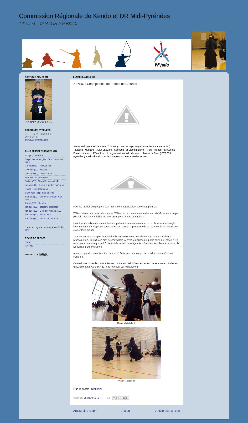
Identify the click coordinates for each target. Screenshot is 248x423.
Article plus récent (85, 410)
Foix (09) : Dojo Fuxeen (36, 177)
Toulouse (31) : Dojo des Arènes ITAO (43, 211)
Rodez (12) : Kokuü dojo (36, 189)
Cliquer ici (96, 389)
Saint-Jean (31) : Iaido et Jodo (39, 193)
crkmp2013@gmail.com (36, 140)
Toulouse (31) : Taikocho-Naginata (41, 207)
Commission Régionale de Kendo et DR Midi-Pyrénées (94, 15)
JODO (28, 242)
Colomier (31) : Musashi (36, 170)
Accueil (126, 410)
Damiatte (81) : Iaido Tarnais (38, 173)
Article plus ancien (167, 410)
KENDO (29, 246)
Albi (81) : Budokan (34, 155)
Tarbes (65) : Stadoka (35, 203)
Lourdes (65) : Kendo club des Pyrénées (44, 185)
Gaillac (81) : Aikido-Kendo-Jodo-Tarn (43, 181)
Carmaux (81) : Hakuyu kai (38, 166)
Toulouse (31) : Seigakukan (38, 214)
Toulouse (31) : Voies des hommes (41, 218)
